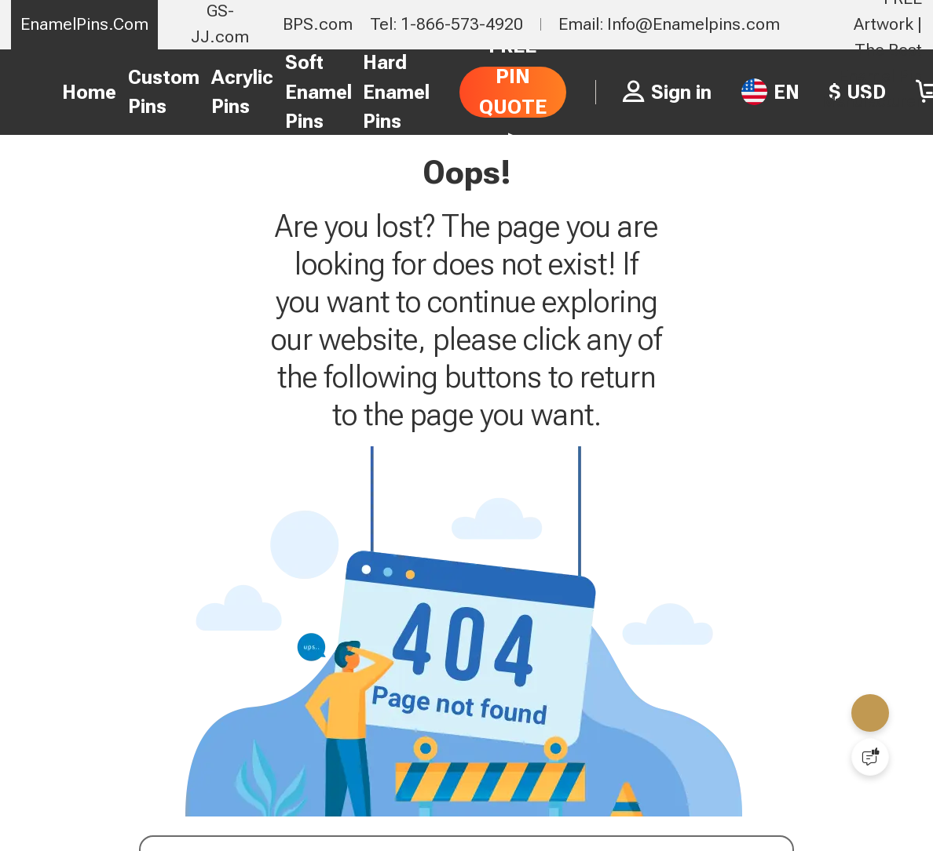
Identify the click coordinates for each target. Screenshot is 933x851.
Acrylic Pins (242, 92)
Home (89, 92)
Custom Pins (163, 92)
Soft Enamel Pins (318, 92)
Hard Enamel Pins (396, 92)
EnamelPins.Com (84, 24)
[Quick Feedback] (870, 757)
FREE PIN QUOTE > (513, 91)
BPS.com (318, 24)
